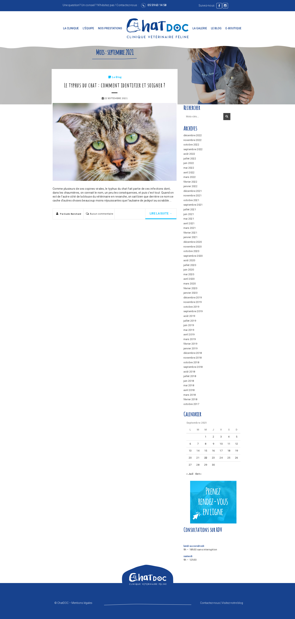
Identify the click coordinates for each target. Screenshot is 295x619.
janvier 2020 (190, 292)
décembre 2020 (192, 241)
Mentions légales (81, 602)
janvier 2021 (190, 237)
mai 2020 (188, 274)
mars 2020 (189, 283)
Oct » (198, 473)
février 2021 (190, 232)
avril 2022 (189, 172)
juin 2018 (188, 380)
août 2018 (189, 371)
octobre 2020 (191, 251)
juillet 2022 (189, 158)
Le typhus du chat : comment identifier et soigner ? (114, 85)
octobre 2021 (191, 200)
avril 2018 (189, 390)
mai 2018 (188, 385)
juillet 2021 (189, 209)
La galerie (199, 28)
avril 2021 (189, 223)
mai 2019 (188, 329)
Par (70, 214)
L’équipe (88, 28)
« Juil (189, 473)
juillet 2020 (189, 265)
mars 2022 (189, 177)
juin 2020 (188, 269)
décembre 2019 (192, 297)
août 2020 (189, 260)
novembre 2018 (192, 357)
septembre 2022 (193, 149)
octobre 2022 (191, 144)
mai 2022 (188, 167)
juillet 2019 (189, 320)
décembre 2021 (192, 190)
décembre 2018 (192, 352)
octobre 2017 (191, 404)
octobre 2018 (191, 362)
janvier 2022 (190, 186)
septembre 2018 (193, 366)
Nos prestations (110, 28)
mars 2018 (189, 394)
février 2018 (190, 399)
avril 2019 (189, 334)
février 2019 (190, 343)
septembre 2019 (193, 311)
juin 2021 (188, 214)
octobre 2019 (191, 306)
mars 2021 (189, 227)
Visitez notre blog (232, 602)
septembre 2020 (193, 255)
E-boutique (233, 28)
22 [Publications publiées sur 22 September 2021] (205, 457)
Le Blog (216, 28)
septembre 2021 (193, 204)
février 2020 (190, 288)
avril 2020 (189, 278)
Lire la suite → (161, 213)
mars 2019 (189, 339)
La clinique (71, 28)
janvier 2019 (190, 348)
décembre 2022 (192, 135)
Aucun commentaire (101, 213)
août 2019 (189, 316)
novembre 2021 (192, 195)
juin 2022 (188, 163)
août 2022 (189, 153)
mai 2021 (188, 218)
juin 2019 (188, 325)
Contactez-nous (126, 5)
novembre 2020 (192, 246)
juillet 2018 (189, 376)
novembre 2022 (192, 140)
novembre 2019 (192, 302)
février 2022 (190, 181)
